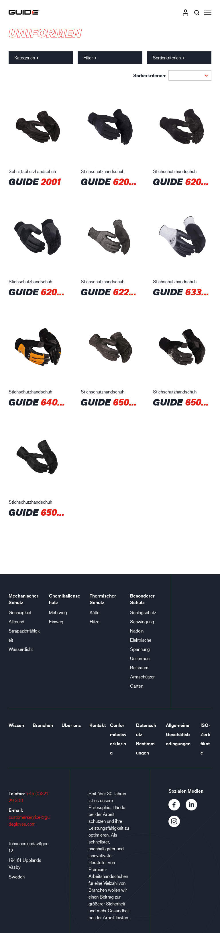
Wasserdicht (21, 649)
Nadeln (137, 630)
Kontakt (97, 725)
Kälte (94, 612)
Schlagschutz (143, 612)
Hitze (94, 621)
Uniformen (140, 658)
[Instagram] (176, 825)
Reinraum (139, 667)
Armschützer (142, 676)
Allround (16, 621)
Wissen (16, 725)
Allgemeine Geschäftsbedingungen (178, 734)
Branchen (43, 725)
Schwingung (142, 621)
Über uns (71, 725)
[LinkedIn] (194, 808)
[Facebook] (177, 808)
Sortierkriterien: (149, 75)
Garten (136, 685)
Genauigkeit (20, 612)
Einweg (56, 621)
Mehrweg (58, 612)
